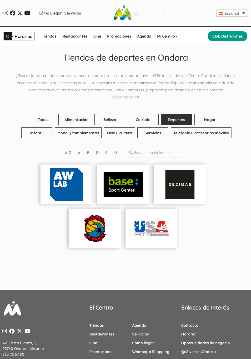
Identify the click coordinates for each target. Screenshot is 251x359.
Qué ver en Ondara (198, 351)
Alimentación (77, 119)
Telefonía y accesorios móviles (201, 133)
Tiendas (49, 36)
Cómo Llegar (50, 13)
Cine (97, 36)
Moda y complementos (78, 133)
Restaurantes (74, 36)
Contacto (189, 325)
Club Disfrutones (227, 36)
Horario (188, 334)
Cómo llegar (143, 342)
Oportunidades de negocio (205, 342)
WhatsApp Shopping (150, 351)
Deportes (176, 119)
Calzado (143, 119)
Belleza (109, 119)
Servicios (72, 13)
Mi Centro (168, 36)
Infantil (37, 133)
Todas (43, 119)
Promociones (119, 36)
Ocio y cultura (119, 133)
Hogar (210, 119)
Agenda (144, 36)
